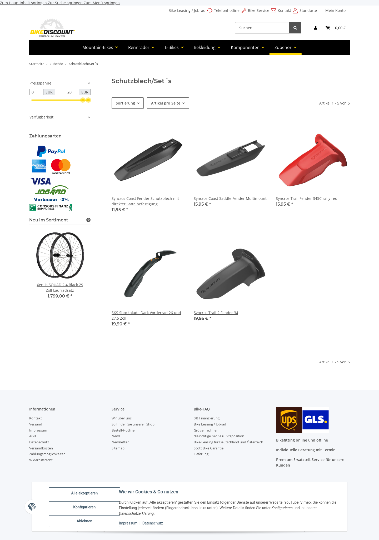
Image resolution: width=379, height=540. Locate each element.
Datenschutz (153, 524)
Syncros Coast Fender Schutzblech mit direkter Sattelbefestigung (145, 201)
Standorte (308, 10)
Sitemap (118, 448)
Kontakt (284, 10)
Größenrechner (206, 430)
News (116, 436)
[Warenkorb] (335, 28)
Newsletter (120, 442)
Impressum (129, 524)
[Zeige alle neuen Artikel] (88, 219)
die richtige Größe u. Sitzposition (219, 436)
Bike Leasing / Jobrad (210, 424)
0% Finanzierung (207, 418)
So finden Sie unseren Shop (133, 424)
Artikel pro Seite (165, 103)
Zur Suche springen (66, 2)
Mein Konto (335, 10)
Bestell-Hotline (123, 430)
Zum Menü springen (102, 2)
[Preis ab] (36, 92)
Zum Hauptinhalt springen (24, 2)
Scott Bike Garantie (208, 448)
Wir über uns (122, 418)
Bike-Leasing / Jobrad (187, 10)
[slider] (82, 100)
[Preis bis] (72, 92)
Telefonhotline (227, 10)
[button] (315, 28)
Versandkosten (41, 448)
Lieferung (201, 454)
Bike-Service (258, 10)
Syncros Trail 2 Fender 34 (216, 312)
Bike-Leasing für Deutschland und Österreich (228, 442)
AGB (32, 436)
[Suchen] (262, 27)
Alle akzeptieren (85, 494)
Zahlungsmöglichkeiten (47, 454)
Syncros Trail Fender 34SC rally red (306, 198)
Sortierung (125, 103)
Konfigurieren (85, 508)
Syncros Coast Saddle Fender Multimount (230, 198)
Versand (35, 424)
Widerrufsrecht (41, 460)
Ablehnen (85, 521)
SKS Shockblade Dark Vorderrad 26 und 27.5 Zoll (146, 315)
